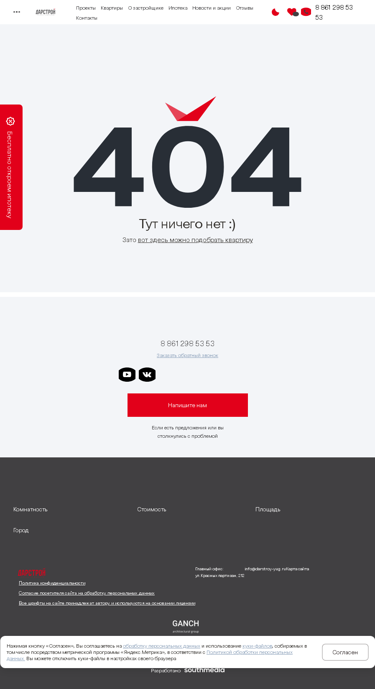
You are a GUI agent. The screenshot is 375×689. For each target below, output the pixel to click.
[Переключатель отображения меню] (16, 12)
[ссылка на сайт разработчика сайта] (204, 670)
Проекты (86, 8)
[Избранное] (292, 12)
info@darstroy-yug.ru (265, 569)
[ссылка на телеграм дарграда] (187, 374)
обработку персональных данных (161, 646)
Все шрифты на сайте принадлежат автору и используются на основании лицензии (107, 603)
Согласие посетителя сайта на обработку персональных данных (87, 593)
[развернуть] (71, 509)
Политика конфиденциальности (52, 583)
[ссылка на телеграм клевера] (207, 374)
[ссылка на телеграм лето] (247, 374)
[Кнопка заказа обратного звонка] (306, 12)
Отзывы (244, 8)
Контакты (86, 18)
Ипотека (177, 8)
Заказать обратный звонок (187, 355)
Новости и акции (211, 8)
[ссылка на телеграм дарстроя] (167, 374)
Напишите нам (187, 405)
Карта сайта (297, 569)
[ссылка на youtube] (127, 374)
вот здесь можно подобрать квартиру (195, 239)
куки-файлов (257, 646)
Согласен (345, 652)
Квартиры (112, 8)
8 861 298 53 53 (334, 12)
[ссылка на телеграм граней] (227, 374)
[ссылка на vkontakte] (147, 374)
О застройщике (145, 8)
